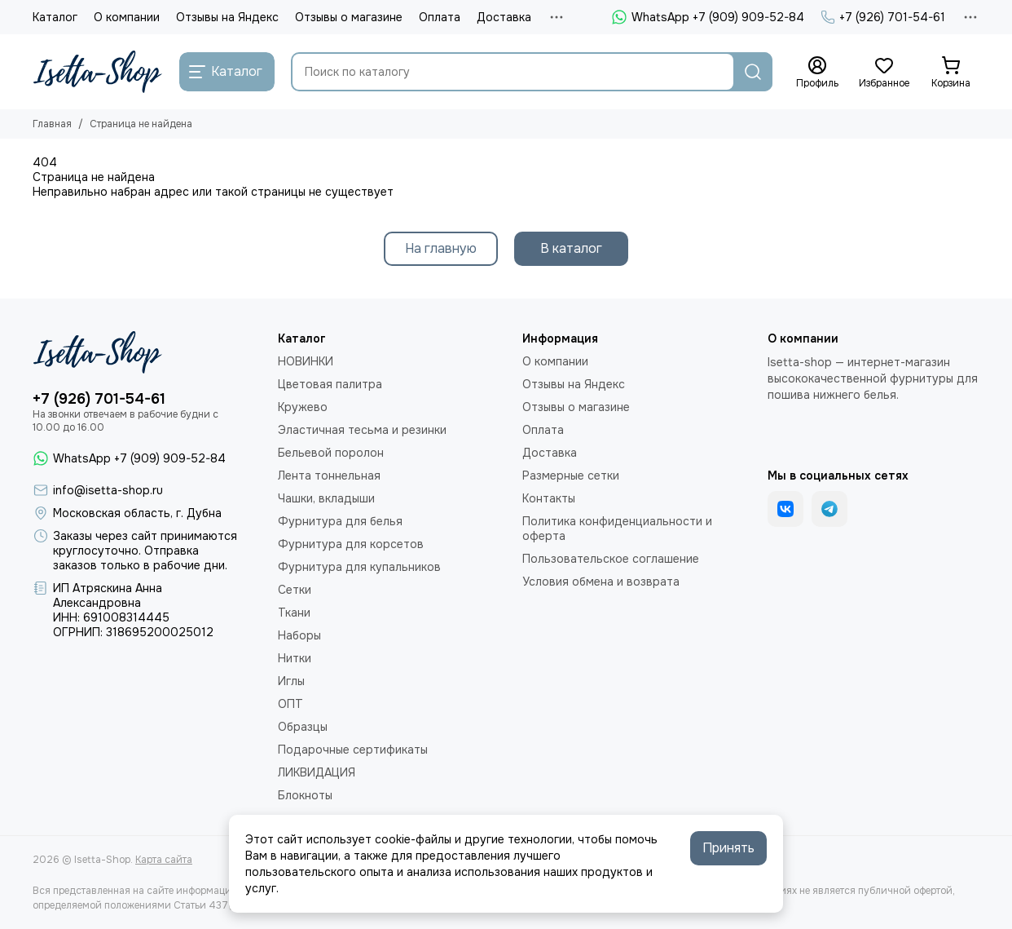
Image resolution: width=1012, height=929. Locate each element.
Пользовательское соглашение (610, 558)
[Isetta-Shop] (98, 72)
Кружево (303, 407)
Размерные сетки (570, 475)
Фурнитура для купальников (359, 567)
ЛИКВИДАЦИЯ (316, 772)
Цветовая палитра (330, 384)
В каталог (571, 248)
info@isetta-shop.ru (108, 490)
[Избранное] (884, 72)
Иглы (291, 681)
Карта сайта (163, 859)
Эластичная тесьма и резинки (362, 429)
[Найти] (752, 71)
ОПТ (290, 704)
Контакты (548, 498)
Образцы (303, 726)
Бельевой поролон (331, 452)
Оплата (439, 17)
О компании (127, 17)
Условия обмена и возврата (601, 581)
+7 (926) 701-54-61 (883, 17)
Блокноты (305, 795)
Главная (52, 124)
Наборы (299, 635)
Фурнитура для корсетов (351, 544)
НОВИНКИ (305, 361)
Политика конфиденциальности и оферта (617, 528)
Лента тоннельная (329, 475)
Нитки (294, 658)
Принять (728, 847)
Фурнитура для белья (340, 521)
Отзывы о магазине (349, 17)
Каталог (55, 17)
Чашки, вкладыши (326, 498)
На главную (441, 248)
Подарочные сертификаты (353, 749)
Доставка (504, 17)
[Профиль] (817, 72)
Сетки (294, 589)
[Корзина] (950, 72)
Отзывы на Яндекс (227, 17)
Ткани (294, 612)
